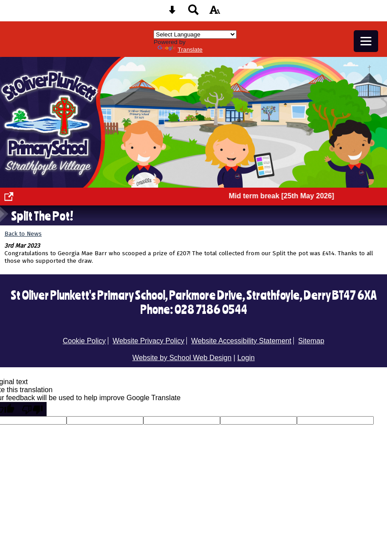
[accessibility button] (215, 12)
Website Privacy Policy (149, 341)
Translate (180, 49)
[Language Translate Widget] (195, 34)
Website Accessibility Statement (241, 341)
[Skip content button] (172, 12)
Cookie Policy (84, 341)
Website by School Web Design (182, 357)
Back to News (23, 233)
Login (246, 357)
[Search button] (193, 12)
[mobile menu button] (366, 41)
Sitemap (311, 341)
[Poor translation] (32, 409)
